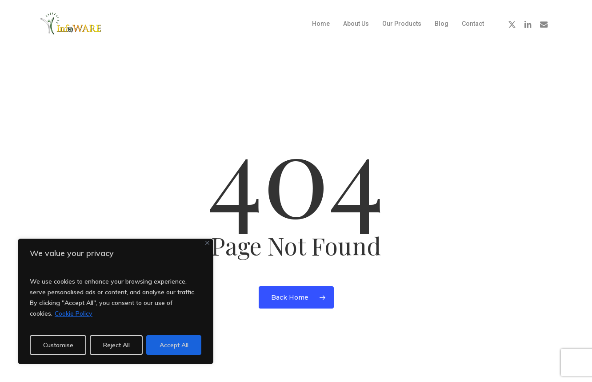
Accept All (174, 345)
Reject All (116, 345)
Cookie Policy (73, 313)
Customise (58, 345)
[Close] (207, 243)
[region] (115, 301)
